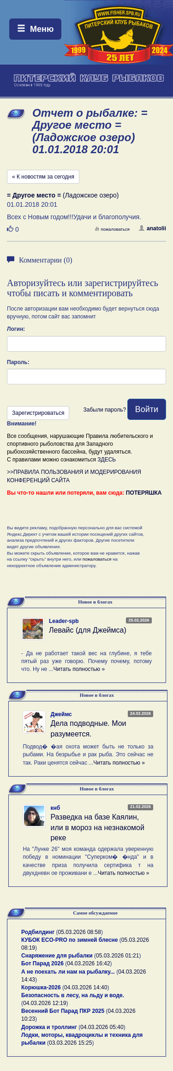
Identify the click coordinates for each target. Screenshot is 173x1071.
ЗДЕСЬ (106, 459)
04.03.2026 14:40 (85, 987)
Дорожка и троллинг (49, 1027)
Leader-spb (64, 621)
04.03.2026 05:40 (101, 1027)
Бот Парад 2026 (42, 963)
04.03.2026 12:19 (44, 1003)
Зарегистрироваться (38, 413)
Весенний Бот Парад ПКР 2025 (62, 1011)
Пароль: (18, 362)
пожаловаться (112, 229)
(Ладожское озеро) (63, 195)
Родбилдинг (37, 932)
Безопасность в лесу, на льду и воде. (72, 995)
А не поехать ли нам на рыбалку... (68, 972)
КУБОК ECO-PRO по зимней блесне (69, 940)
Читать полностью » (79, 669)
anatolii (152, 228)
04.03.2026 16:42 (88, 963)
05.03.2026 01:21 (117, 955)
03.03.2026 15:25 (70, 1043)
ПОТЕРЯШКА (144, 493)
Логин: (16, 329)
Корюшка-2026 (41, 987)
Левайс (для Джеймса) (87, 630)
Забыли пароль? (104, 410)
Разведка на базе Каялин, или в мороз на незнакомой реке (97, 827)
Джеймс (61, 714)
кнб (55, 808)
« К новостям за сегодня (43, 177)
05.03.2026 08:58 (79, 932)
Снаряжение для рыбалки (57, 955)
